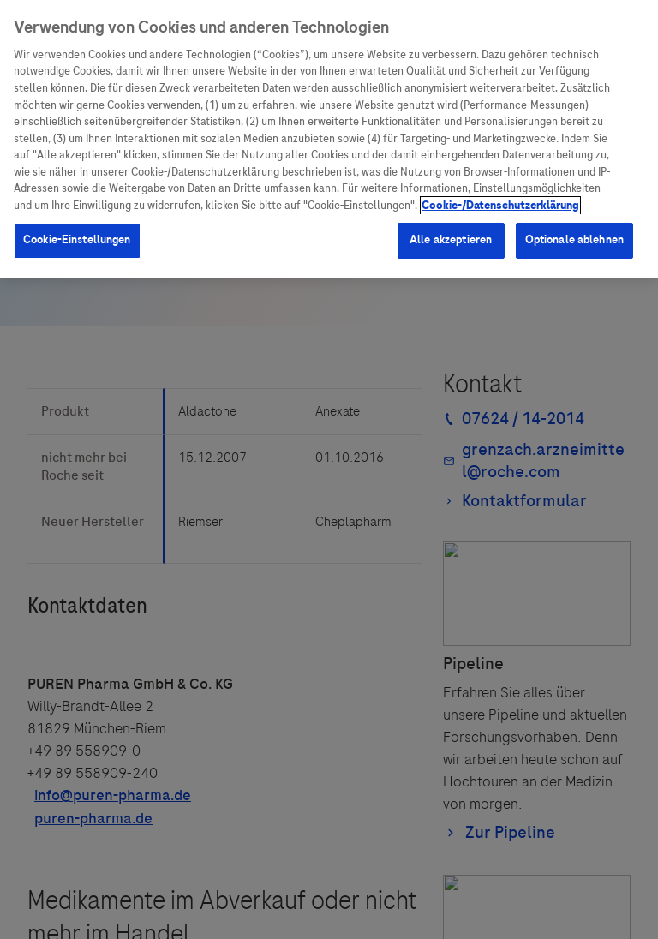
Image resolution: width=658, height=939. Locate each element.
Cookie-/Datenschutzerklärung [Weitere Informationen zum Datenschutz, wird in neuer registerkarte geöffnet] (500, 205)
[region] (329, 139)
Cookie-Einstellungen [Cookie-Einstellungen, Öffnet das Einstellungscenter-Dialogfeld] (77, 240)
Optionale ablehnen (574, 240)
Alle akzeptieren (451, 240)
